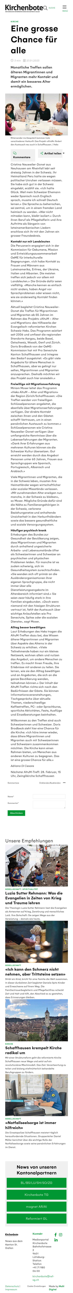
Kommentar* (13, 803)
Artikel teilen (51, 153)
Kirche (14, 22)
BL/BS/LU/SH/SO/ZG (36, 1183)
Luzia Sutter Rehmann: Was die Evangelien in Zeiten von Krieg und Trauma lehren (34, 898)
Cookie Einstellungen (36, 1286)
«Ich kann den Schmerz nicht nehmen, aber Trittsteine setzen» (35, 972)
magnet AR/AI (36, 1207)
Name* (11, 796)
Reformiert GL (36, 1218)
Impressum (11, 1289)
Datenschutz (12, 1286)
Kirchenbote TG (36, 1195)
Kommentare (21, 155)
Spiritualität (30, 889)
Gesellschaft (13, 889)
